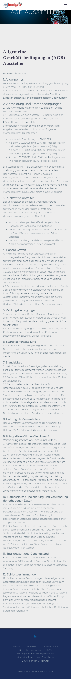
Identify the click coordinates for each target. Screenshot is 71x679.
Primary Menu (65, 5)
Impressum (32, 647)
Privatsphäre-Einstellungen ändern (35, 654)
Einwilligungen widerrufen (35, 661)
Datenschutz (51, 647)
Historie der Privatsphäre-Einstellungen (35, 657)
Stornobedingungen (30, 650)
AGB (49, 650)
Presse (16, 647)
